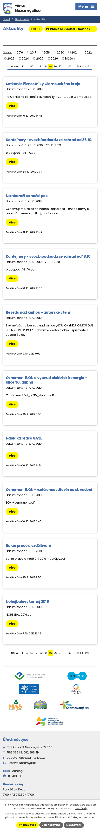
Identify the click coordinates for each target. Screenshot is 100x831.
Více (12, 106)
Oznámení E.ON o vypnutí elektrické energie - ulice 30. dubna (46, 380)
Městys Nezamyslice (22, 763)
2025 (40, 58)
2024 (25, 58)
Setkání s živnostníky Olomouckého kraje (43, 83)
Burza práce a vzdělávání (28, 545)
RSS (36, 29)
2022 (88, 52)
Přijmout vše (27, 825)
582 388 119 (14, 752)
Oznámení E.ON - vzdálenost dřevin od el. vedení (49, 489)
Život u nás (22, 19)
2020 (60, 52)
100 (69, 66)
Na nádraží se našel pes (26, 195)
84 (46, 66)
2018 (47, 52)
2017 (33, 52)
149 (79, 66)
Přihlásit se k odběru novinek (70, 29)
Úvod (6, 19)
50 (31, 66)
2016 (20, 52)
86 (55, 66)
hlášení (70, 58)
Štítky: (7, 52)
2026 (54, 58)
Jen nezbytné (51, 825)
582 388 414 (31, 752)
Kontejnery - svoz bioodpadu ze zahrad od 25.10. (49, 139)
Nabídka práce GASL (24, 438)
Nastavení (73, 825)
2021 (74, 52)
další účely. (81, 808)
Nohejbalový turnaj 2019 (27, 601)
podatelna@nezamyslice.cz (26, 758)
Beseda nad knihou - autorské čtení (38, 312)
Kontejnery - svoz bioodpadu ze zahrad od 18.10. (48, 256)
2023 (10, 58)
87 (60, 66)
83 (41, 66)
